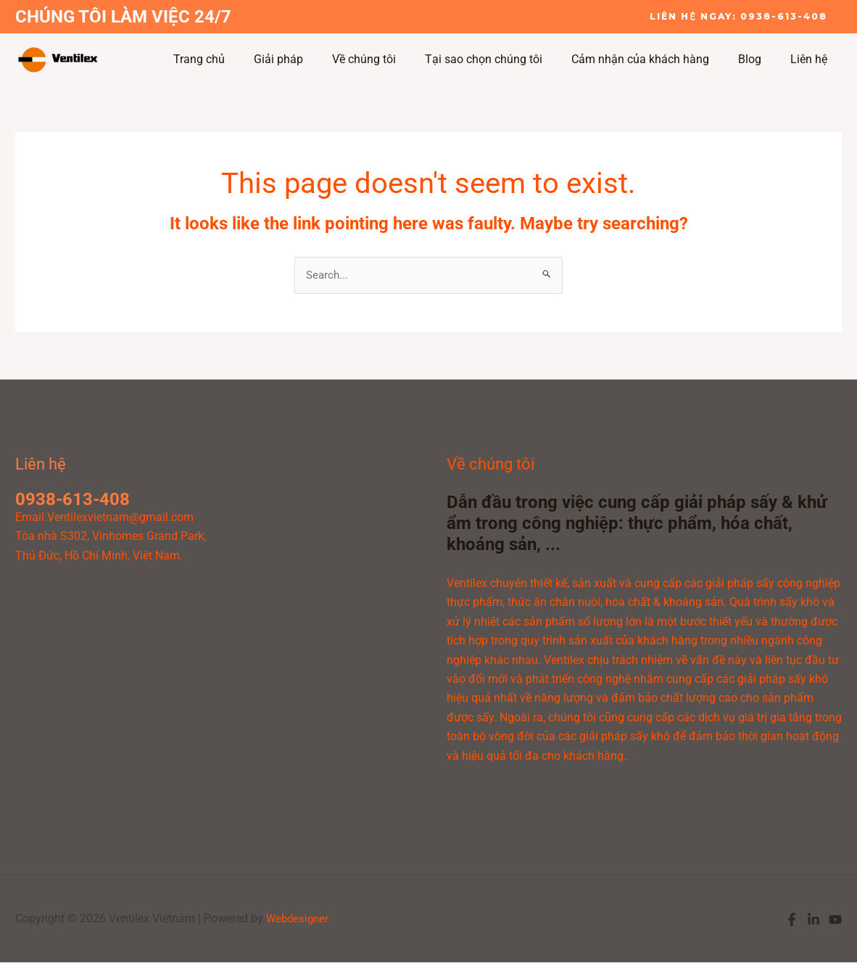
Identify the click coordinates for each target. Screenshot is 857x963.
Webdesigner (299, 919)
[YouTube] (835, 920)
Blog (758, 59)
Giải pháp (310, 59)
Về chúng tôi (390, 59)
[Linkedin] (813, 920)
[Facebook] (791, 920)
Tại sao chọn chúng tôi (504, 59)
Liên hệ (811, 59)
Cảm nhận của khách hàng (655, 59)
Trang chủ (236, 59)
